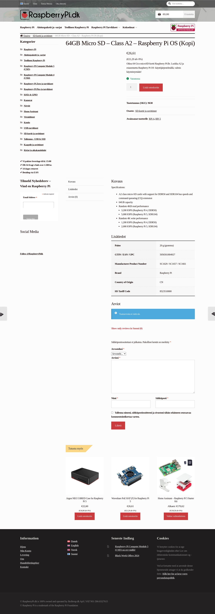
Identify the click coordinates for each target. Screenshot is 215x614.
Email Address (30, 197)
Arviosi (115, 357)
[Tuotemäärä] (131, 87)
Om (22, 558)
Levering (24, 554)
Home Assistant (31, 111)
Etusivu (26, 35)
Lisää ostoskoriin (151, 87)
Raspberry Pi (27, 27)
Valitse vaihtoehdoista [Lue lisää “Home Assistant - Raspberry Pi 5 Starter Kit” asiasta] (176, 516)
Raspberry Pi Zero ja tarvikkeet (38, 83)
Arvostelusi (117, 349)
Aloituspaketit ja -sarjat (49, 27)
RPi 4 (151, 118)
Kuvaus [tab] (71, 181)
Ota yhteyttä (61, 4)
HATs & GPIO (30, 94)
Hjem (23, 546)
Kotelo (27, 122)
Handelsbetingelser (29, 562)
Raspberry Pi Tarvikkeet (104, 27)
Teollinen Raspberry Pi (76, 27)
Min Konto (25, 550)
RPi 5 (158, 118)
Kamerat (28, 100)
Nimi (114, 398)
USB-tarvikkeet (31, 128)
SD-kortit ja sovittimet (42, 35)
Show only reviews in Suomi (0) (126, 328)
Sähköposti (161, 398)
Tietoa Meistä (46, 4)
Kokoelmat (128, 27)
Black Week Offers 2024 (127, 555)
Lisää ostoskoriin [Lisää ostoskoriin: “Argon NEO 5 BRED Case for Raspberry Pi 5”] (84, 516)
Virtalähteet (29, 117)
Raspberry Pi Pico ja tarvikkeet (38, 89)
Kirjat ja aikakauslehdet (35, 150)
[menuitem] (25, 3)
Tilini (35, 4)
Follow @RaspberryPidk (31, 253)
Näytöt (27, 105)
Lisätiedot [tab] (72, 189)
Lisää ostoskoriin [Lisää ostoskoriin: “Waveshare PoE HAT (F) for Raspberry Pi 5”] (130, 516)
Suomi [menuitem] (74, 554)
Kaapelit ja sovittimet (33, 144)
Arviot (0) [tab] (72, 196)
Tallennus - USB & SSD (35, 139)
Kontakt (24, 567)
